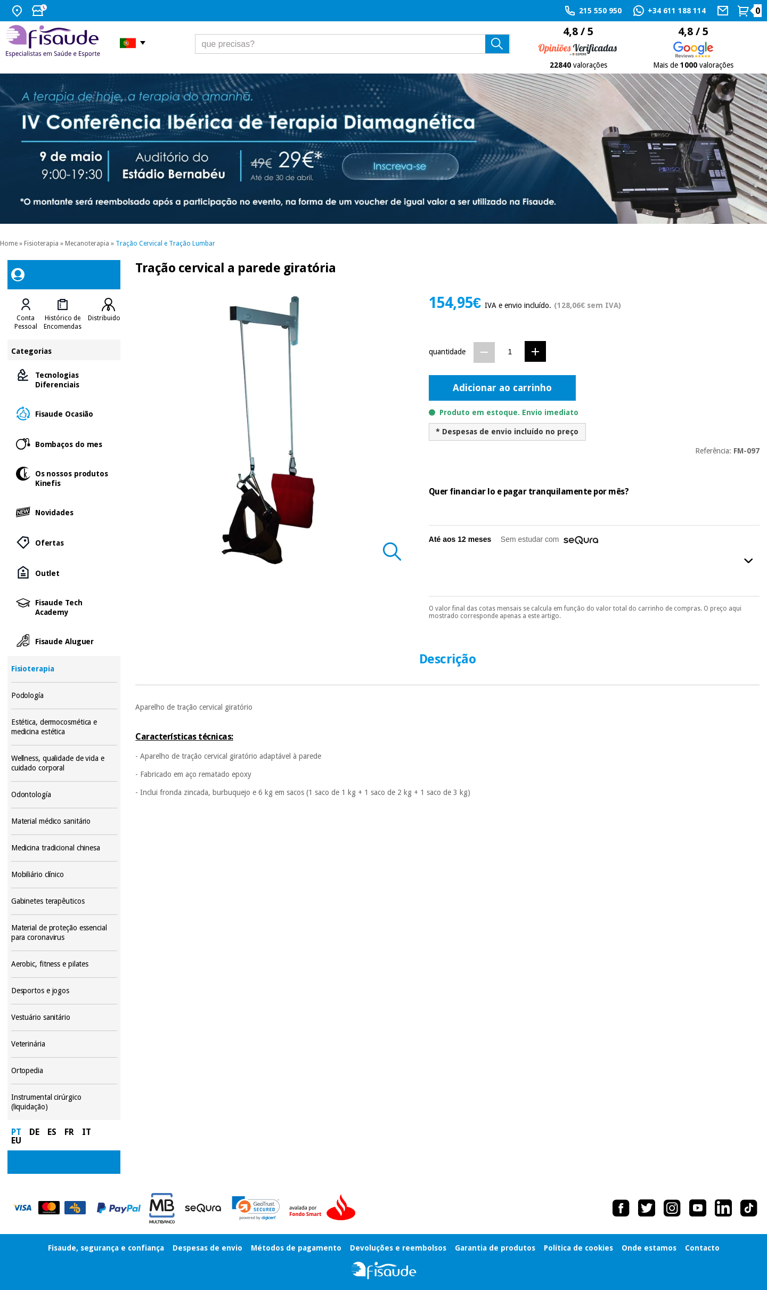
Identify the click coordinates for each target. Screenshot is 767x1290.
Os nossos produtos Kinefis (64, 478)
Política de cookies (578, 1248)
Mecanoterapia (87, 243)
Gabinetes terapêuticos (64, 901)
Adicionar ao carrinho (502, 387)
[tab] (25, 314)
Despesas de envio (207, 1248)
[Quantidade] (510, 352)
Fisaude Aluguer (64, 641)
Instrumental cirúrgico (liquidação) (64, 1102)
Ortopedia (64, 1071)
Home (9, 243)
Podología (64, 696)
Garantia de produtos (495, 1248)
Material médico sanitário (64, 821)
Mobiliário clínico (64, 875)
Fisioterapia (41, 243)
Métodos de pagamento (296, 1248)
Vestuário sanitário (64, 1017)
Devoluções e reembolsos (398, 1248)
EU (16, 1140)
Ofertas (64, 542)
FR (69, 1132)
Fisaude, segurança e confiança (106, 1248)
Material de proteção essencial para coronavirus (64, 933)
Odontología (64, 795)
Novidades (64, 512)
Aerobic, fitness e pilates (64, 964)
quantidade (447, 351)
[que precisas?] (353, 44)
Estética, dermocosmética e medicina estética (64, 727)
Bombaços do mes (64, 443)
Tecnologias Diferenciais (64, 379)
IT (86, 1132)
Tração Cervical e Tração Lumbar (165, 243)
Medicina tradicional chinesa (64, 848)
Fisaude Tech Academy (64, 607)
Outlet (64, 572)
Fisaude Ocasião (64, 413)
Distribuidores (108, 318)
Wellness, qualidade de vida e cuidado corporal (64, 763)
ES (51, 1132)
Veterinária (64, 1044)
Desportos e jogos (64, 991)
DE (34, 1132)
